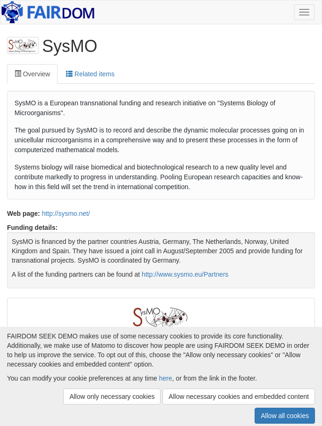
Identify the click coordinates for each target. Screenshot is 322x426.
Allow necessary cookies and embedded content (238, 396)
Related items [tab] (90, 74)
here (165, 378)
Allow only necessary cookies (111, 396)
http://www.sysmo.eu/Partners (185, 274)
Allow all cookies (285, 415)
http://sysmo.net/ (66, 213)
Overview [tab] (32, 74)
